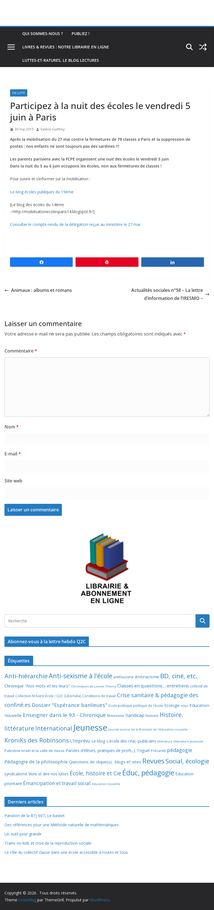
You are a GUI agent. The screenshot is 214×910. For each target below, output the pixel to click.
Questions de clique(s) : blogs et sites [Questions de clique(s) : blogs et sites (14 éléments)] (105, 762)
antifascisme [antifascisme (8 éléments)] (123, 677)
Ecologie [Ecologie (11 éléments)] (172, 705)
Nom (11, 427)
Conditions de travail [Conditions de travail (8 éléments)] (99, 696)
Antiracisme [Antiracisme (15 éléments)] (147, 676)
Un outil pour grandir (23, 834)
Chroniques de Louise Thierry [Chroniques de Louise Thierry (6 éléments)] (93, 686)
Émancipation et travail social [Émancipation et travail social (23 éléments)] (57, 783)
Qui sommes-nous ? (42, 33)
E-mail (12, 454)
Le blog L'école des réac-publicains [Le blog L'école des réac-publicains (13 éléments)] (123, 741)
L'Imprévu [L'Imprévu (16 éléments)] (80, 741)
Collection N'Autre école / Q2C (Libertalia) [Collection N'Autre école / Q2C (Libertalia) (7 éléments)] (48, 696)
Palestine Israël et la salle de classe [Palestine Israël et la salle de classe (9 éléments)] (34, 750)
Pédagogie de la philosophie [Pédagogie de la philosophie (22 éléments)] (36, 761)
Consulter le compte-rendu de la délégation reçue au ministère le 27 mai (75, 224)
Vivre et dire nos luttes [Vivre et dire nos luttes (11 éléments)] (48, 773)
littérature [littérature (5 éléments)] (164, 741)
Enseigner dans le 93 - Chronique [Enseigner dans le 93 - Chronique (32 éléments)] (64, 714)
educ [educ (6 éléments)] (184, 706)
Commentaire (20, 351)
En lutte (18, 93)
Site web (13, 481)
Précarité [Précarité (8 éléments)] (158, 750)
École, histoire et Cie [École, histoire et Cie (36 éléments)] (95, 773)
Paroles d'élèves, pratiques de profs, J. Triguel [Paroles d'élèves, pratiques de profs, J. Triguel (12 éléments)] (108, 750)
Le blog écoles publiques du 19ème (42, 191)
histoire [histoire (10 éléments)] (152, 715)
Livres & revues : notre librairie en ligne (65, 47)
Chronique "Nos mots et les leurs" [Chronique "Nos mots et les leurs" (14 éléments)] (37, 686)
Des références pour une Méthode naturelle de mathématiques (61, 824)
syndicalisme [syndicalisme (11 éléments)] (15, 773)
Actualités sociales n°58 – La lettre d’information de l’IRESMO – (170, 294)
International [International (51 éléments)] (53, 728)
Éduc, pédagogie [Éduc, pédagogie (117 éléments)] (148, 772)
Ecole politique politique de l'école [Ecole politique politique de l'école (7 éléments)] (135, 705)
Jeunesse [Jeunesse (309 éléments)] (90, 727)
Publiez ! (80, 33)
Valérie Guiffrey (52, 129)
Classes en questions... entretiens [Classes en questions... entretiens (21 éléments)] (153, 685)
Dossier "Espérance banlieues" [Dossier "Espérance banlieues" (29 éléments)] (69, 704)
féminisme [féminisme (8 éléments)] (115, 715)
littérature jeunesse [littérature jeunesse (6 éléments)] (188, 741)
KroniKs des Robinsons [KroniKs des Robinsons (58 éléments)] (36, 740)
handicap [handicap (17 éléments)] (134, 715)
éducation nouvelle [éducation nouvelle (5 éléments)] (106, 784)
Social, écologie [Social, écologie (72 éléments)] (187, 761)
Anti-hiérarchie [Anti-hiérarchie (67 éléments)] (26, 676)
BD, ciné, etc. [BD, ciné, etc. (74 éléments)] (179, 676)
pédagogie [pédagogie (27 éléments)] (179, 750)
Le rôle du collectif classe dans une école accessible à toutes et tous (66, 852)
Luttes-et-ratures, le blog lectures (60, 60)
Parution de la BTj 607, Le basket (34, 815)
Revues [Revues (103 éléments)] (153, 760)
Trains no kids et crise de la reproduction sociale (47, 843)
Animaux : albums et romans (38, 290)
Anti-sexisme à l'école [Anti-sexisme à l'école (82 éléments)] (80, 675)
